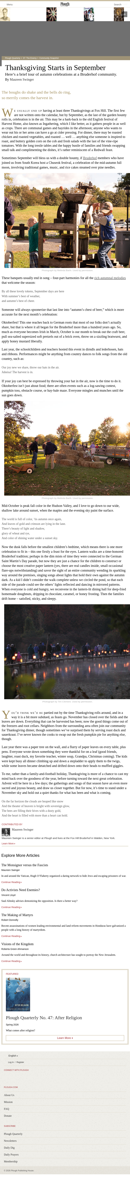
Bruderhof (90, 158)
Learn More (64, 1038)
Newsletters (10, 1140)
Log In (11, 1062)
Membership (10, 1161)
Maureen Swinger (22, 79)
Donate (8, 1115)
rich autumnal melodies (110, 278)
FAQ (6, 1108)
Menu (8, 4)
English (12, 1055)
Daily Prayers (11, 1154)
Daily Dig (9, 1147)
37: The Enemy (29, 58)
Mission (8, 1102)
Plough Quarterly (12, 58)
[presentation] (124, 14)
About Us (9, 1095)
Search (117, 4)
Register (20, 1062)
